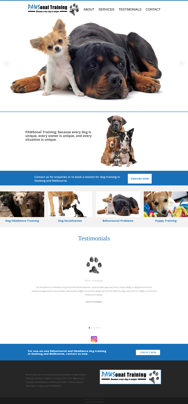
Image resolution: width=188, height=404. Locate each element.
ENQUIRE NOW (140, 178)
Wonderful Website (97, 402)
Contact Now (148, 352)
